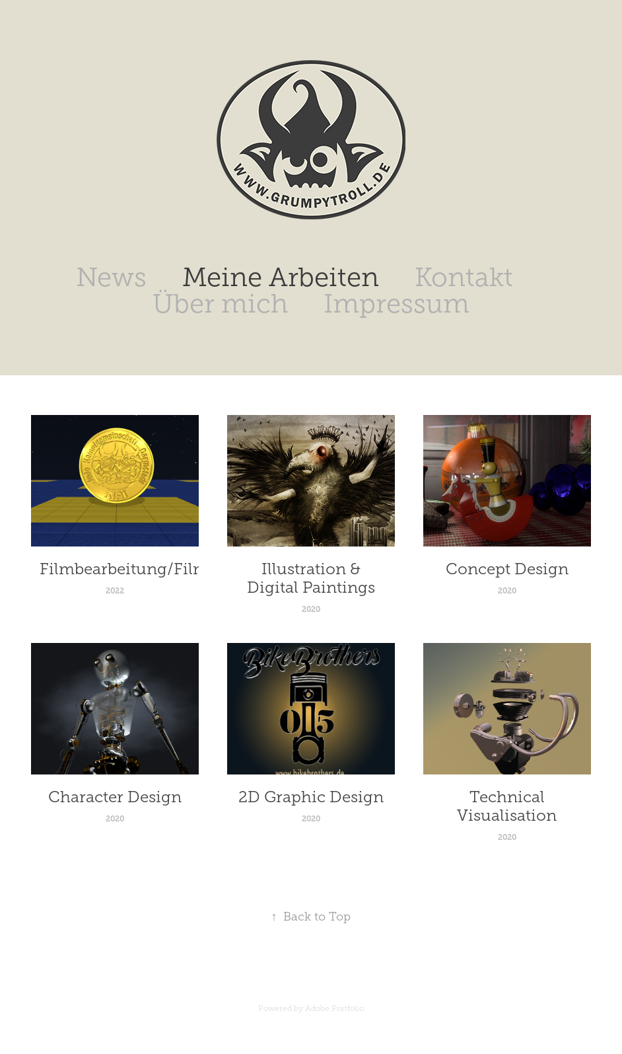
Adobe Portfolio (334, 1008)
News (111, 277)
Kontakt (464, 277)
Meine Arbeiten (280, 277)
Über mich (220, 304)
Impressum (396, 304)
